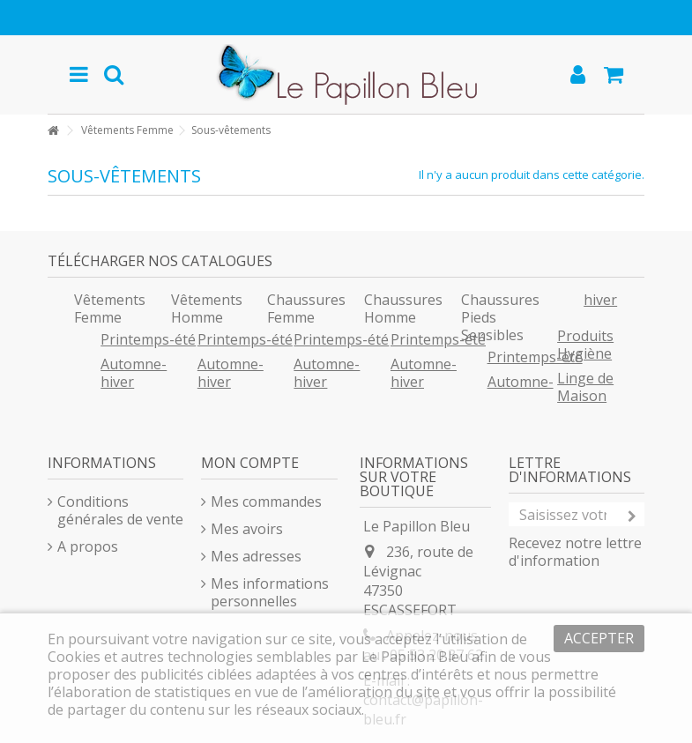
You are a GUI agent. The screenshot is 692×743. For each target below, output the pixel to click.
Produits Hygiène (585, 344)
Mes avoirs (247, 529)
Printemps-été (148, 339)
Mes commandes (266, 501)
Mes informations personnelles (270, 592)
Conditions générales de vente (120, 510)
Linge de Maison (585, 386)
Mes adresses (256, 556)
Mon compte (250, 462)
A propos (87, 546)
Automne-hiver (133, 372)
